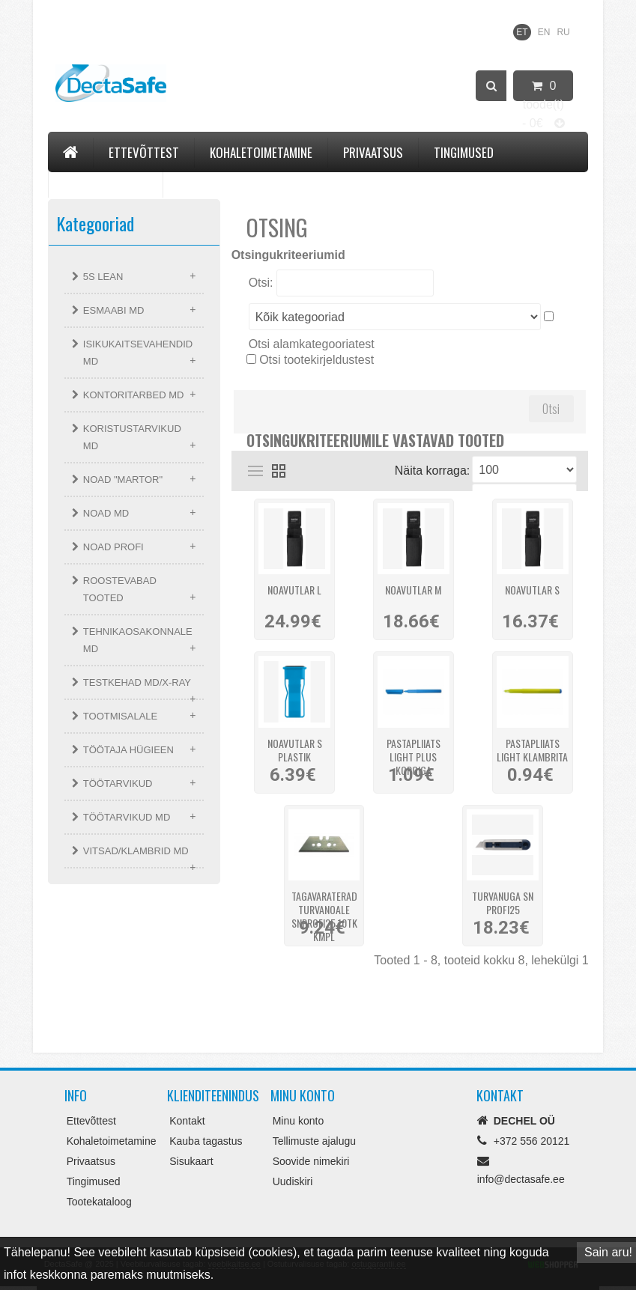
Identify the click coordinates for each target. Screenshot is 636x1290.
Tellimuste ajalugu (314, 1141)
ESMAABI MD (114, 310)
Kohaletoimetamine (261, 152)
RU (563, 32)
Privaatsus (373, 152)
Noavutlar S (532, 590)
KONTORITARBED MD (133, 395)
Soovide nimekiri (311, 1161)
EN (544, 32)
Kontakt (200, 182)
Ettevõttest (144, 152)
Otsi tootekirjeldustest (316, 359)
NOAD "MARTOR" (123, 479)
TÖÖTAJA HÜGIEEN (128, 749)
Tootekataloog (106, 182)
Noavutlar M (413, 590)
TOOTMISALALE (120, 716)
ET (521, 32)
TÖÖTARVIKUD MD (127, 817)
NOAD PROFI (113, 547)
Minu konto (298, 1121)
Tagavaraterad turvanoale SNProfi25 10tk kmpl (324, 900)
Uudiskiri (293, 1181)
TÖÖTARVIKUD (118, 783)
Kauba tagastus (205, 1141)
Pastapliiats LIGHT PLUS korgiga (413, 748)
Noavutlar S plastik (294, 748)
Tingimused (464, 152)
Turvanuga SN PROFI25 (502, 900)
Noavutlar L (294, 590)
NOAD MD (106, 513)
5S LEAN (103, 276)
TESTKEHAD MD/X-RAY (137, 682)
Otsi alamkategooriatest (312, 344)
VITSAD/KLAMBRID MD (136, 851)
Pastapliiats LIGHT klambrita (532, 748)
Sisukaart (191, 1161)
